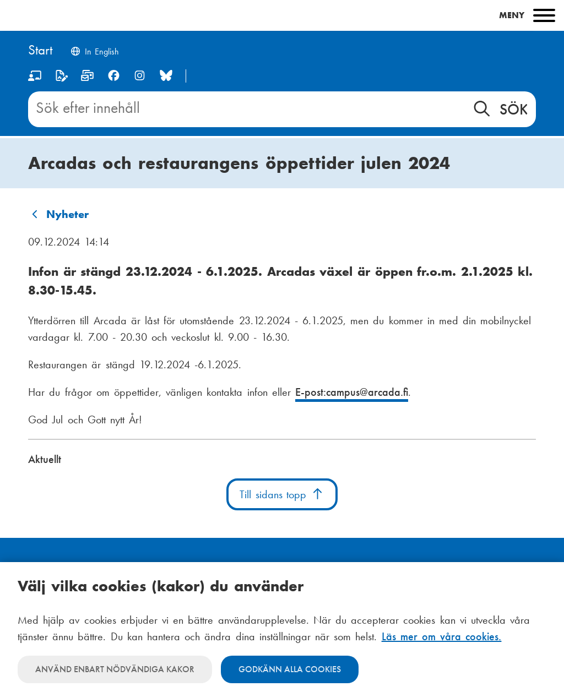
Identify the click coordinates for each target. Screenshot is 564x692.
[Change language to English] (94, 52)
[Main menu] (282, 15)
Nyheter (67, 214)
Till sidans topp (282, 494)
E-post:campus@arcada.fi (351, 392)
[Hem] (40, 51)
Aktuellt (44, 459)
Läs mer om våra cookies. (442, 636)
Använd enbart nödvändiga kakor (114, 669)
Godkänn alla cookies (289, 669)
